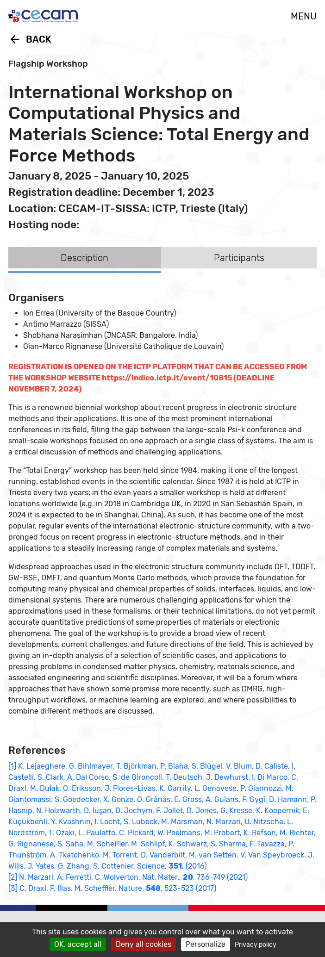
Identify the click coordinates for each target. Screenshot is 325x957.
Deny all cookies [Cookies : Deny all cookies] (143, 944)
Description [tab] (84, 257)
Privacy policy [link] (255, 945)
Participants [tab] (239, 257)
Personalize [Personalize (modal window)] (205, 944)
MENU (304, 16)
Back (29, 39)
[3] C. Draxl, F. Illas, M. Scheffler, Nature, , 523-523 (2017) (112, 888)
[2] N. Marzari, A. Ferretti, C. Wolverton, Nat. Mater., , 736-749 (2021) (128, 877)
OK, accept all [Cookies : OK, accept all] (77, 944)
